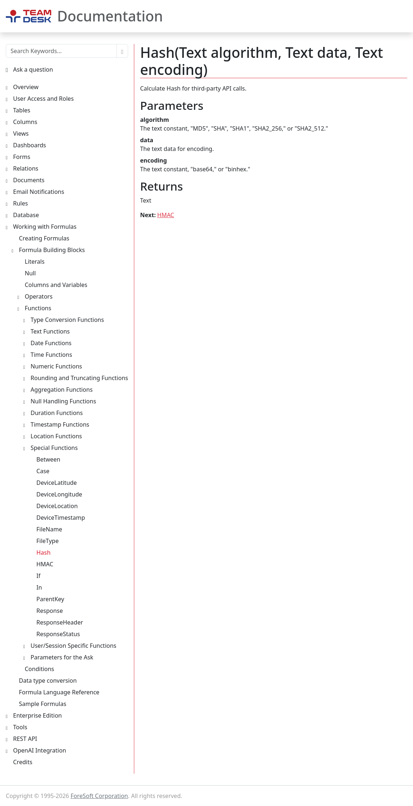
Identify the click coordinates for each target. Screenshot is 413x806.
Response (49, 611)
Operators (38, 296)
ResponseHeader (59, 622)
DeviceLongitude (59, 494)
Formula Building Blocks (52, 250)
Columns (25, 122)
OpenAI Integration (39, 750)
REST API (25, 739)
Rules (20, 203)
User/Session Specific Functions (73, 646)
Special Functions (54, 448)
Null (30, 273)
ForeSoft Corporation (99, 796)
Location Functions (56, 436)
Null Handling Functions (63, 401)
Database (26, 215)
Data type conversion (48, 681)
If (38, 576)
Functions (38, 308)
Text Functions (50, 331)
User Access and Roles (43, 99)
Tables (21, 110)
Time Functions (51, 355)
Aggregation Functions (62, 390)
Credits (22, 762)
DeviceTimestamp (60, 518)
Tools (20, 727)
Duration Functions (57, 413)
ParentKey (50, 599)
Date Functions (51, 343)
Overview (26, 87)
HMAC (165, 215)
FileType (47, 541)
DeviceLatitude (56, 483)
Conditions (39, 669)
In (39, 587)
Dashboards (29, 145)
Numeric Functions (56, 366)
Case (42, 471)
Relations (25, 168)
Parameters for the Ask (62, 657)
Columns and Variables (56, 285)
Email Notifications (38, 192)
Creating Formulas (44, 238)
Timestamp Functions (60, 424)
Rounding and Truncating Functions (79, 378)
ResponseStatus (58, 634)
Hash (43, 552)
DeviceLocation (57, 506)
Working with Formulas (44, 227)
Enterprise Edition (37, 715)
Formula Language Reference (59, 692)
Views (21, 133)
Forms (21, 157)
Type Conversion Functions (67, 320)
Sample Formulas (42, 704)
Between (48, 459)
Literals (34, 262)
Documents (28, 180)
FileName (49, 529)
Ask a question (33, 69)
